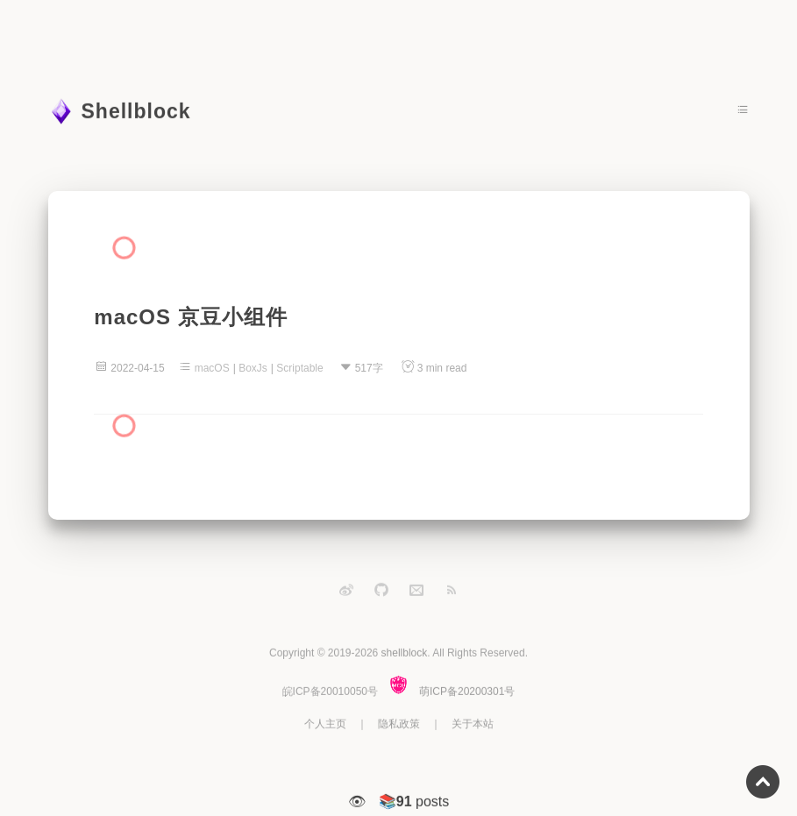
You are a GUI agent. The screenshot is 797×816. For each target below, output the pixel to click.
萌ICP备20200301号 (467, 691)
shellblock (404, 653)
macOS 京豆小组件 (190, 317)
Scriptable (299, 368)
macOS (212, 368)
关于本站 (473, 724)
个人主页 (325, 724)
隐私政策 (399, 724)
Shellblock (136, 111)
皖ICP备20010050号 (330, 691)
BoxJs (252, 368)
